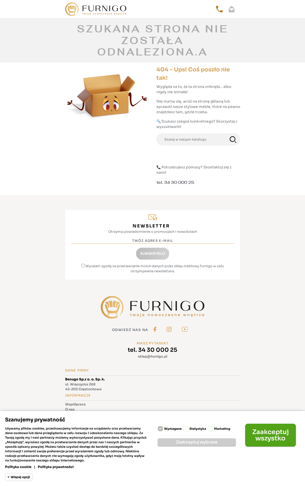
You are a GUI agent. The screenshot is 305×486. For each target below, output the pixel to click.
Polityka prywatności (56, 467)
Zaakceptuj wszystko (270, 435)
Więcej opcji (20, 477)
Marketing (222, 429)
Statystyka (197, 429)
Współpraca (75, 404)
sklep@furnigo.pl (152, 356)
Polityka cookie (18, 467)
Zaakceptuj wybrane (197, 442)
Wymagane (173, 429)
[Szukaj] (198, 139)
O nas (70, 409)
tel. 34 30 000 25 (152, 349)
